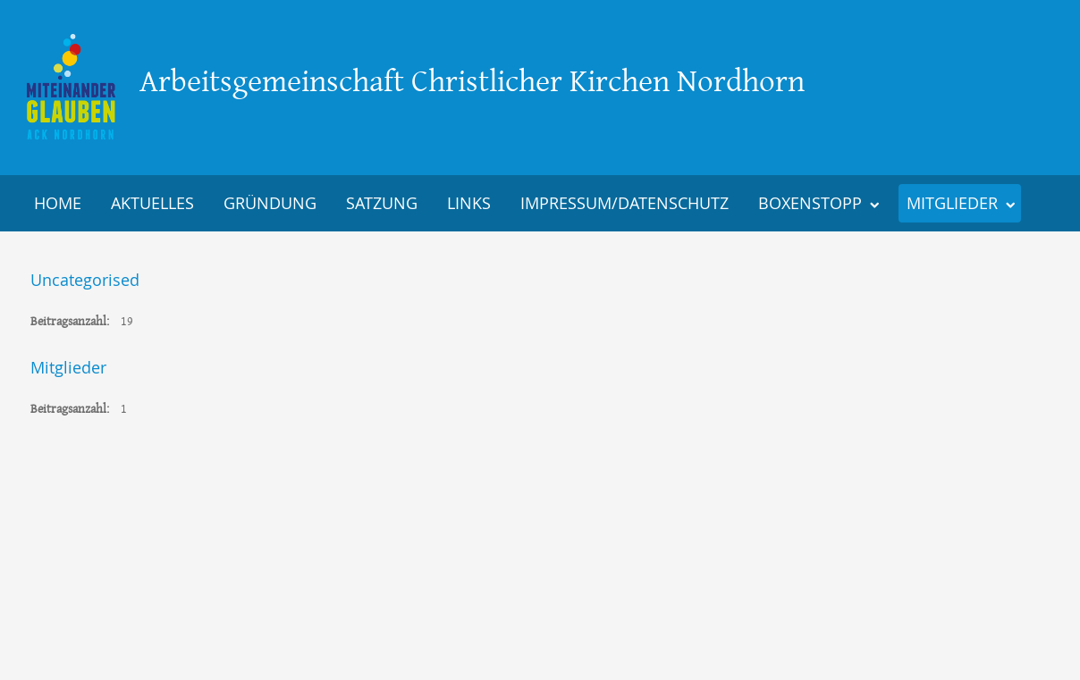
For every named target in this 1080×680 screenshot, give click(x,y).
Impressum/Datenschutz (624, 203)
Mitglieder (952, 203)
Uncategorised (84, 280)
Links (469, 203)
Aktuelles (152, 203)
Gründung (270, 203)
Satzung (382, 203)
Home (57, 203)
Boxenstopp (810, 203)
